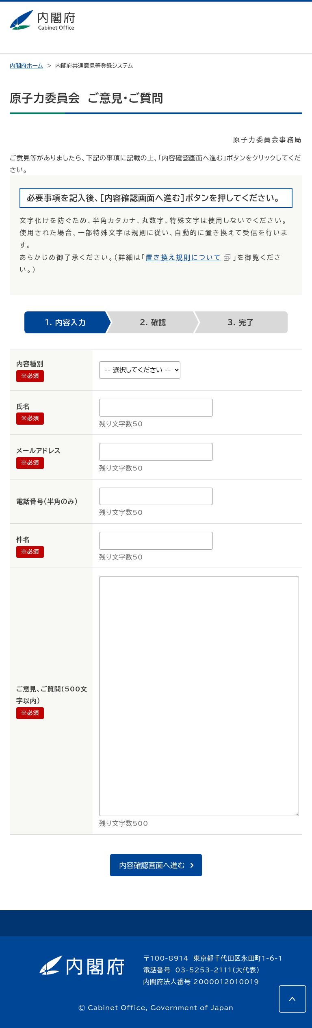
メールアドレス (38, 450)
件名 (23, 539)
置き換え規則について (183, 257)
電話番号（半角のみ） (47, 501)
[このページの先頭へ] (293, 999)
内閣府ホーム (26, 66)
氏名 (23, 406)
